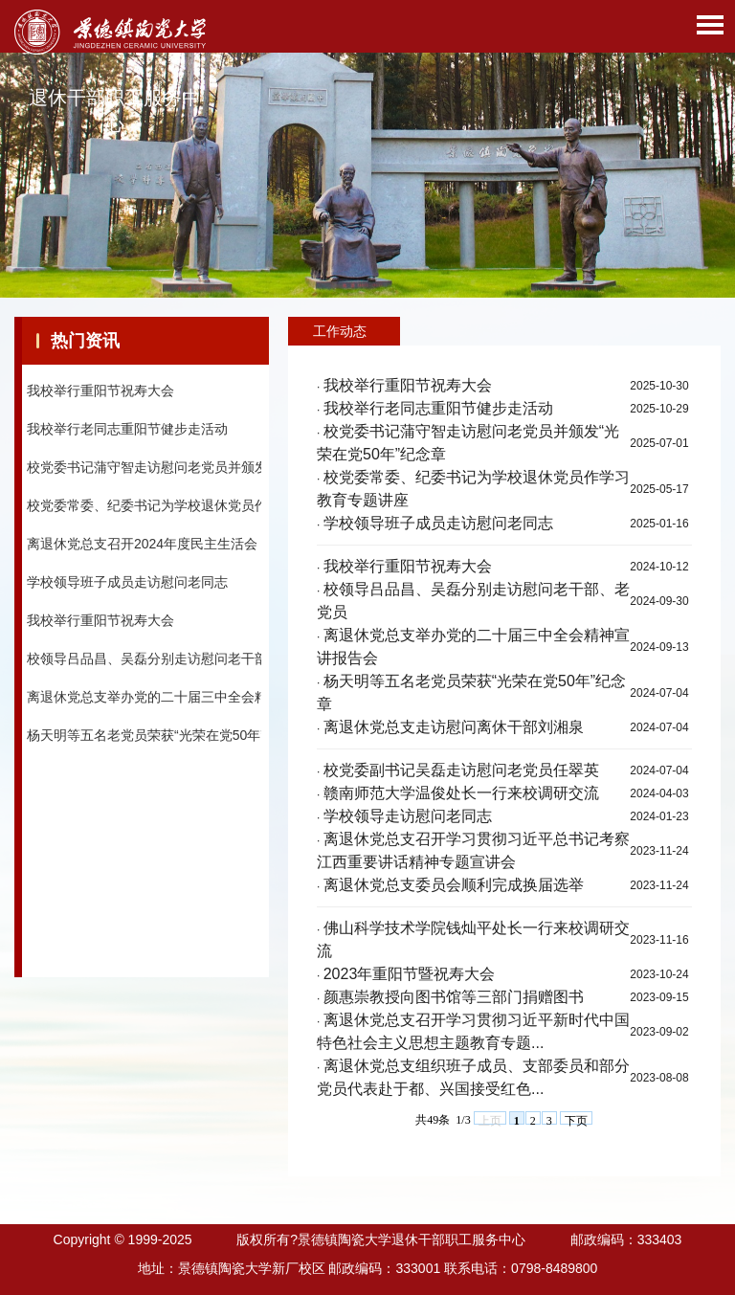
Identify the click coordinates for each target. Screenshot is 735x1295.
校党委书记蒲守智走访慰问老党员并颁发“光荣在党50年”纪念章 (213, 472)
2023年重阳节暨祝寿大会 (409, 974)
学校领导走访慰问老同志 (407, 816)
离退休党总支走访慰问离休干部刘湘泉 (453, 727)
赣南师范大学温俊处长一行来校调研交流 (461, 793)
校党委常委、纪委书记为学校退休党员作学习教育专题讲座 (201, 510)
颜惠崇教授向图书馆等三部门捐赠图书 (453, 997)
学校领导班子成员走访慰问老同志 (127, 586)
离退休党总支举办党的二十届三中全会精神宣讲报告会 (187, 701)
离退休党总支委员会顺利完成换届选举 (453, 885)
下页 (576, 1119)
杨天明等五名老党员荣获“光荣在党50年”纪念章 (166, 740)
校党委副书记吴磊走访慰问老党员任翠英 (461, 770)
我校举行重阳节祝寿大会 (100, 395)
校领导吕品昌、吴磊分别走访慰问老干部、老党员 (174, 663)
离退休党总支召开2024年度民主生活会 (142, 548)
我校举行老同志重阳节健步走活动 (127, 433)
